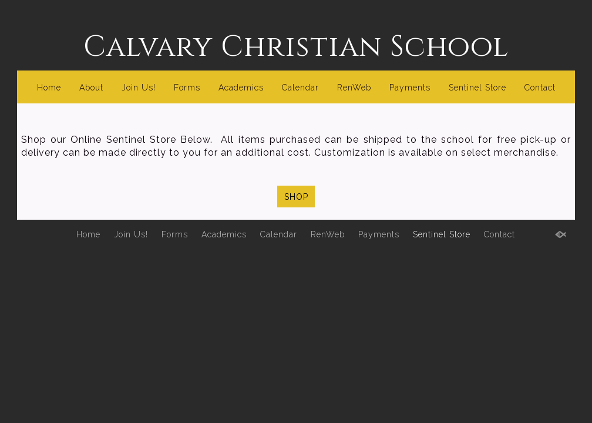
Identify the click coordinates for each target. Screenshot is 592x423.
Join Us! (139, 87)
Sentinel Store (477, 87)
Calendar (300, 87)
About (91, 87)
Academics (241, 87)
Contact (540, 87)
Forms (187, 87)
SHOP (296, 197)
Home (49, 87)
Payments (409, 87)
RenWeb (354, 87)
